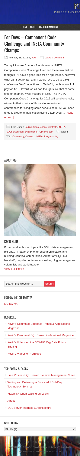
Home (24, 27)
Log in (57, 451)
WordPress (43, 451)
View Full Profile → (16, 268)
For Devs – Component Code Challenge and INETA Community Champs (34, 43)
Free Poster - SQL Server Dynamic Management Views (41, 375)
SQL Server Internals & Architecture (29, 407)
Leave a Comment (54, 57)
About (33, 27)
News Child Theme (44, 446)
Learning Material (48, 27)
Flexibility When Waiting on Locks (28, 393)
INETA (61, 127)
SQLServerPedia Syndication (21, 131)
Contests (52, 127)
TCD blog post (45, 131)
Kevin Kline (11, 241)
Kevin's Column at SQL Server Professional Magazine (40, 335)
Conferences (40, 127)
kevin (34, 57)
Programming (51, 136)
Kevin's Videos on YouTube (24, 353)
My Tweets (10, 304)
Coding (28, 127)
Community (18, 136)
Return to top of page (42, 442)
